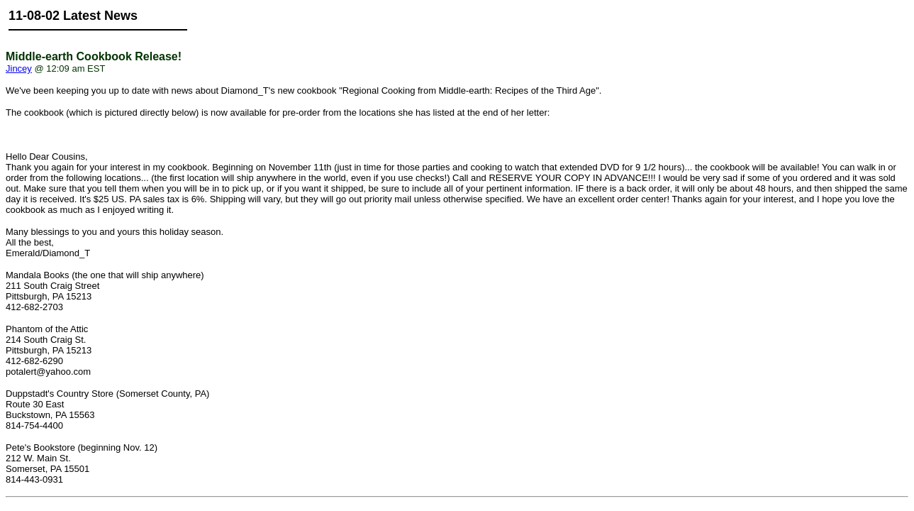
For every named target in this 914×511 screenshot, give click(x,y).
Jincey (19, 68)
